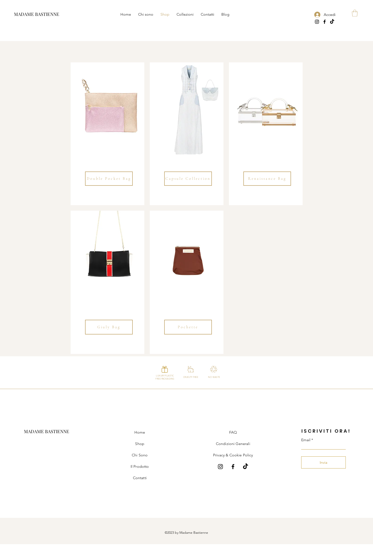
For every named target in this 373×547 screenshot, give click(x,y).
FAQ (233, 432)
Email (305, 440)
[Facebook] (324, 21)
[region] (107, 133)
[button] (185, 14)
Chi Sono (140, 455)
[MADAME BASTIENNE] (36, 14)
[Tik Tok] (332, 21)
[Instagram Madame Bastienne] (220, 466)
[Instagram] (317, 21)
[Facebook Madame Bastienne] (233, 466)
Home (139, 432)
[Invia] (323, 462)
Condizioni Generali (233, 443)
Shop (139, 443)
